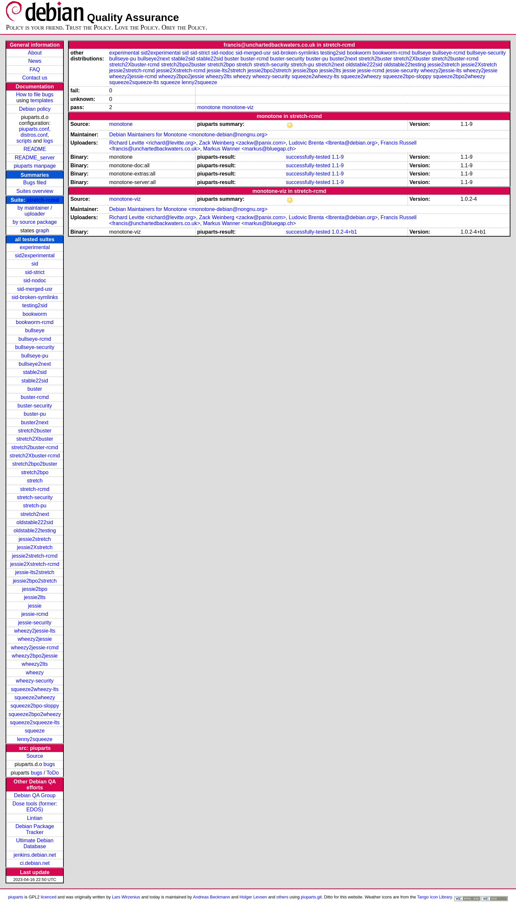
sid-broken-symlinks (35, 297)
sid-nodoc (34, 280)
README (34, 149)
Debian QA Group (35, 795)
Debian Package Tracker (34, 829)
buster (34, 389)
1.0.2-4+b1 (344, 232)
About (35, 53)
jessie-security (34, 622)
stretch (35, 480)
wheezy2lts (35, 664)
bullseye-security (34, 347)
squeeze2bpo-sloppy (35, 706)
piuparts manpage (35, 166)
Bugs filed (34, 182)
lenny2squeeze (35, 739)
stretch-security (34, 497)
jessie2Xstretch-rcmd (34, 564)
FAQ (35, 69)
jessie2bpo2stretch (35, 581)
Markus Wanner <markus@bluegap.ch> (249, 148)
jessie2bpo (34, 589)
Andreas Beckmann (211, 896)
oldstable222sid (34, 522)
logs (48, 141)
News (34, 61)
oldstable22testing (34, 530)
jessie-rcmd (34, 614)
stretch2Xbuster (34, 439)
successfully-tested (308, 157)
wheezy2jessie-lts (34, 631)
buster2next (35, 422)
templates (41, 100)
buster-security (34, 405)
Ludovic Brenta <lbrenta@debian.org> (333, 143)
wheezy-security (35, 681)
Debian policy (35, 109)
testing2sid (34, 305)
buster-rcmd (35, 397)
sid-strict (35, 272)
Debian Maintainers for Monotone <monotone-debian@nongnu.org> (188, 134)
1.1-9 (337, 157)
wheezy (35, 672)
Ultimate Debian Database (35, 843)
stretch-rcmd (43, 200)
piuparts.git (311, 896)
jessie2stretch (35, 539)
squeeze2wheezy (34, 697)
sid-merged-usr (35, 289)
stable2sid (35, 372)
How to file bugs (35, 94)
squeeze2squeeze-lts (34, 722)
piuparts (15, 896)
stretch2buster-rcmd (35, 447)
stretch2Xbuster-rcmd (35, 455)
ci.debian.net (35, 863)
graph (42, 230)
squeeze (35, 730)
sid (34, 264)
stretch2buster (34, 430)
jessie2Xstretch (35, 547)
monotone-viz (237, 107)
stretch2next (34, 514)
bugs (49, 764)
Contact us (34, 78)
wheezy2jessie (35, 639)
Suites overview (34, 191)
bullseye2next (35, 364)
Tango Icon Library (434, 896)
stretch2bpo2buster (34, 464)
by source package (35, 222)
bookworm (35, 314)
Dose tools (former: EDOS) (34, 806)
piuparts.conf (34, 129)
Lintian (34, 818)
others (282, 896)
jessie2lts (35, 597)
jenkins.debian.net (34, 855)
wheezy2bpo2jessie (35, 656)
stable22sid (34, 380)
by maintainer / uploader (34, 211)
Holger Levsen (253, 896)
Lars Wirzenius (126, 896)
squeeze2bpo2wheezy (35, 714)
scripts (24, 141)
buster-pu (35, 414)
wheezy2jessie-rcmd (35, 647)
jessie (34, 606)
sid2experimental (35, 255)
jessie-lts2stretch (34, 572)
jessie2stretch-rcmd (35, 556)
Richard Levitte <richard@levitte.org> (152, 143)
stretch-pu (34, 505)
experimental (35, 247)
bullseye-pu (34, 356)
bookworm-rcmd (35, 322)
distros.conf (34, 135)
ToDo (53, 773)
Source (34, 756)
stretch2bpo (35, 472)
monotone (209, 107)
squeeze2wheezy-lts (35, 689)
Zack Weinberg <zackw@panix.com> (242, 143)
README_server (35, 157)
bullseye (34, 330)
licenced (49, 896)
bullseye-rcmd (34, 339)
